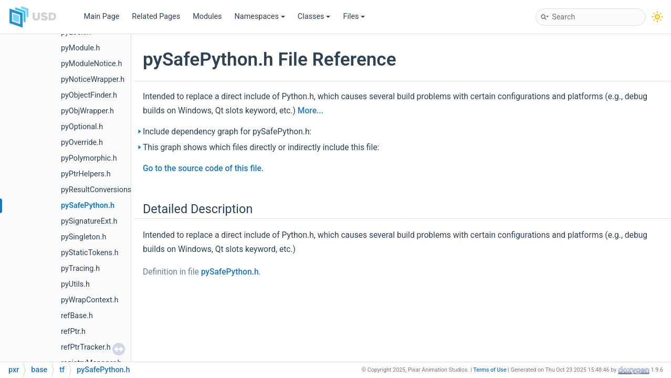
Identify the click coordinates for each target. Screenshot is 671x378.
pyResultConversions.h (99, 189)
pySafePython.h (87, 205)
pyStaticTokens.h (90, 252)
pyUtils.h (75, 284)
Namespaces (260, 16)
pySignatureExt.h (89, 221)
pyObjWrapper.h (87, 111)
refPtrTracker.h (86, 347)
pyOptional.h (82, 126)
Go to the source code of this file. (203, 168)
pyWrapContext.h (89, 300)
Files (354, 16)
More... (310, 111)
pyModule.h (80, 48)
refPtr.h (73, 331)
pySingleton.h (83, 237)
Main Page (101, 16)
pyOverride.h (82, 142)
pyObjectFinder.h (89, 95)
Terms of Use (490, 369)
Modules (207, 16)
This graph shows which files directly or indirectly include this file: (261, 147)
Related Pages (156, 16)
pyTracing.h (80, 268)
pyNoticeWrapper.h (92, 79)
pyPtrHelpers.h (86, 174)
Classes (314, 16)
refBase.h (77, 315)
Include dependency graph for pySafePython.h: (227, 131)
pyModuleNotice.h (91, 63)
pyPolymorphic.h (89, 158)
